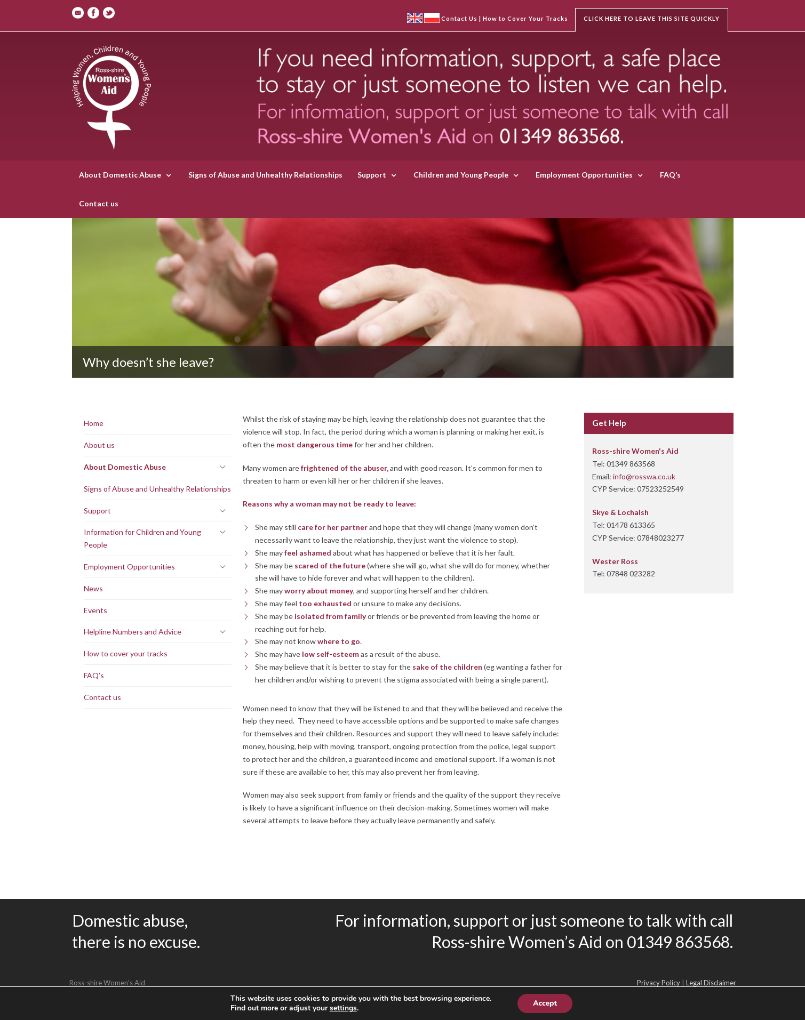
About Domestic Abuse (120, 174)
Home (93, 423)
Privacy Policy (658, 982)
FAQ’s (670, 174)
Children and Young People (460, 174)
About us (99, 444)
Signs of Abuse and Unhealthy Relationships (265, 174)
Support (371, 174)
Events (95, 610)
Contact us (98, 203)
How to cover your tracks (126, 653)
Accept (545, 1003)
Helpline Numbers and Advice (132, 631)
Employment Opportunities (584, 174)
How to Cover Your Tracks (525, 18)
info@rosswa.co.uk (644, 476)
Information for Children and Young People (142, 538)
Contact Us (459, 18)
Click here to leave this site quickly (652, 18)
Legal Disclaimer (711, 982)
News (93, 588)
